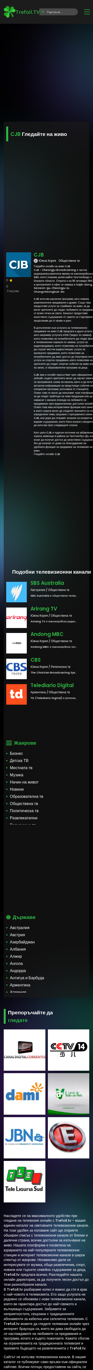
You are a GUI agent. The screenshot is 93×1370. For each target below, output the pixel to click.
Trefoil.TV (21, 12)
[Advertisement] (46, 71)
